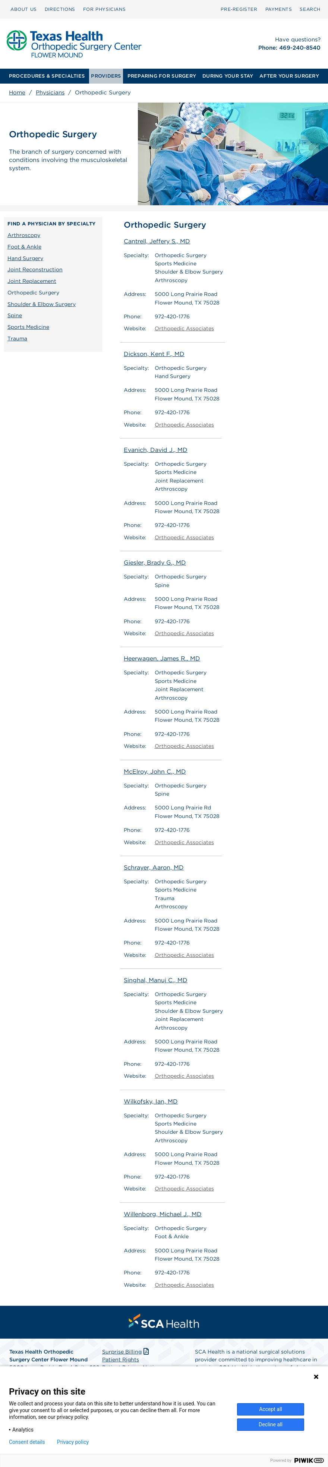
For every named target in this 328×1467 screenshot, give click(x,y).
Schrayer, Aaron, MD (154, 867)
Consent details (27, 1442)
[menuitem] (23, 9)
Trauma (17, 338)
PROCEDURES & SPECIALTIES (47, 76)
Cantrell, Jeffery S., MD (157, 241)
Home (17, 92)
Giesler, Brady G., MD (155, 562)
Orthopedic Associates (184, 328)
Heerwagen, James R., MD (162, 658)
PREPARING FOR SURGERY (161, 76)
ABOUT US (23, 9)
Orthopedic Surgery (33, 293)
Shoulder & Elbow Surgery (41, 304)
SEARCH (310, 9)
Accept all (270, 1409)
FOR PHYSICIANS (104, 9)
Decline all (271, 1424)
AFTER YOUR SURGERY (289, 76)
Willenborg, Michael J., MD (163, 1214)
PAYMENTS (278, 9)
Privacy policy (73, 1442)
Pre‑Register (239, 9)
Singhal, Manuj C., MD (155, 980)
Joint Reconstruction (35, 269)
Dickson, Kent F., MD (154, 354)
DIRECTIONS (60, 9)
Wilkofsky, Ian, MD (151, 1101)
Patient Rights (120, 1360)
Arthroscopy (23, 235)
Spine (14, 315)
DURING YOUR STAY (227, 76)
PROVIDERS (106, 76)
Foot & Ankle (24, 247)
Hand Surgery (25, 258)
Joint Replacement (31, 281)
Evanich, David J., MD (155, 449)
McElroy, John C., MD (155, 771)
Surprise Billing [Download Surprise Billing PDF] (126, 1352)
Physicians (50, 92)
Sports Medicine (28, 327)
